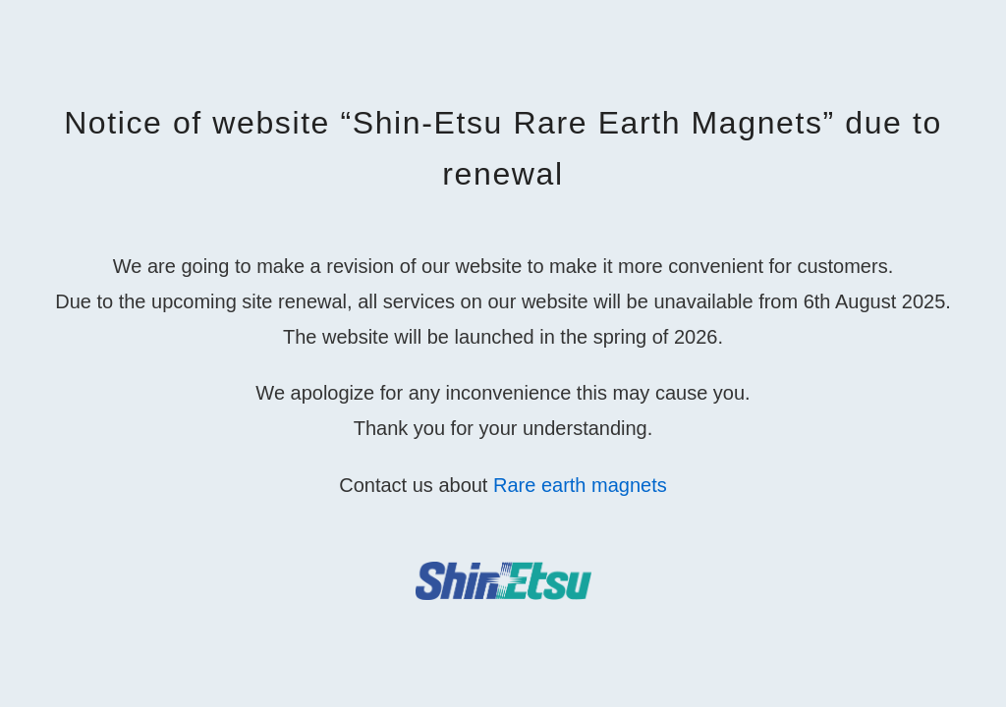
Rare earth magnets (580, 485)
